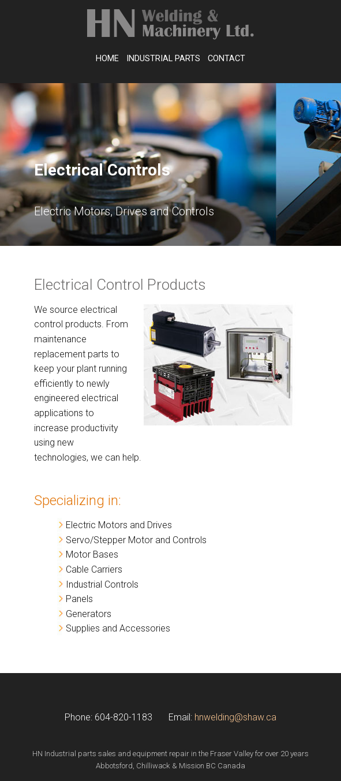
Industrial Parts (163, 58)
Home (107, 58)
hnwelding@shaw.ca (235, 717)
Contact (226, 58)
